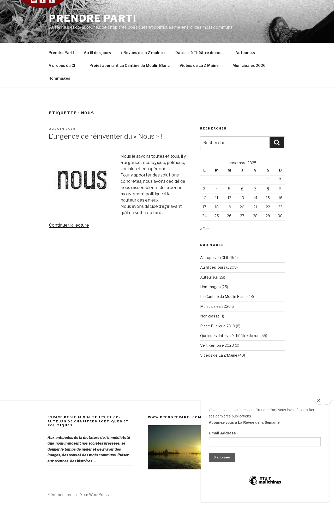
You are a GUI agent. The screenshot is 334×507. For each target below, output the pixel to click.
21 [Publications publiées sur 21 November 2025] (255, 207)
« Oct (204, 229)
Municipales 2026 (249, 65)
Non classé (210, 316)
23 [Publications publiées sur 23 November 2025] (280, 207)
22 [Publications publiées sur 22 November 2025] (268, 207)
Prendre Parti (92, 18)
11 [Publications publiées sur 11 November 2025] (216, 198)
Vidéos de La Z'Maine (218, 355)
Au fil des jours (97, 52)
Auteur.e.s (245, 52)
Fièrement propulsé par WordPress (78, 494)
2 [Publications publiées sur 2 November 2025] (280, 180)
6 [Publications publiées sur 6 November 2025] (242, 188)
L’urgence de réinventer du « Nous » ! (105, 136)
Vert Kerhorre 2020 (217, 345)
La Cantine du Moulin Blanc (223, 296)
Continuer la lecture (69, 225)
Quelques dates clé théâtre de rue (230, 335)
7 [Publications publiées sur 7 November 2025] (255, 188)
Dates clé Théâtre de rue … (200, 52)
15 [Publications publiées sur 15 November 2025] (268, 198)
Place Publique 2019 (217, 326)
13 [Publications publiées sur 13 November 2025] (242, 198)
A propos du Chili (64, 65)
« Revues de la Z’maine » (143, 52)
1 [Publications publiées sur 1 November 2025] (268, 180)
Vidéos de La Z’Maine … (201, 65)
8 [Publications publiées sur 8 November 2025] (268, 188)
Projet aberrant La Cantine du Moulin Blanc (130, 65)
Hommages (59, 78)
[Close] (323, 400)
